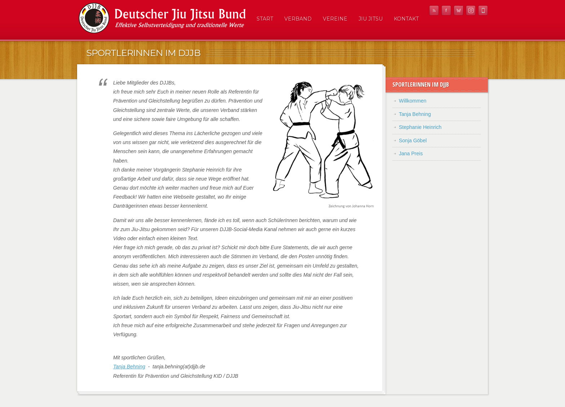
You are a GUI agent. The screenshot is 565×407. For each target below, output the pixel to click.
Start (265, 19)
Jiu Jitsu (371, 19)
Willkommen (412, 101)
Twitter (458, 10)
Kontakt (406, 19)
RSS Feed (434, 10)
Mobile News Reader (483, 10)
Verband (298, 19)
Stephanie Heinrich (420, 127)
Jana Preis (411, 153)
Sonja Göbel (413, 140)
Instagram (471, 10)
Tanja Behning (129, 366)
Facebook (446, 10)
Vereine (335, 19)
